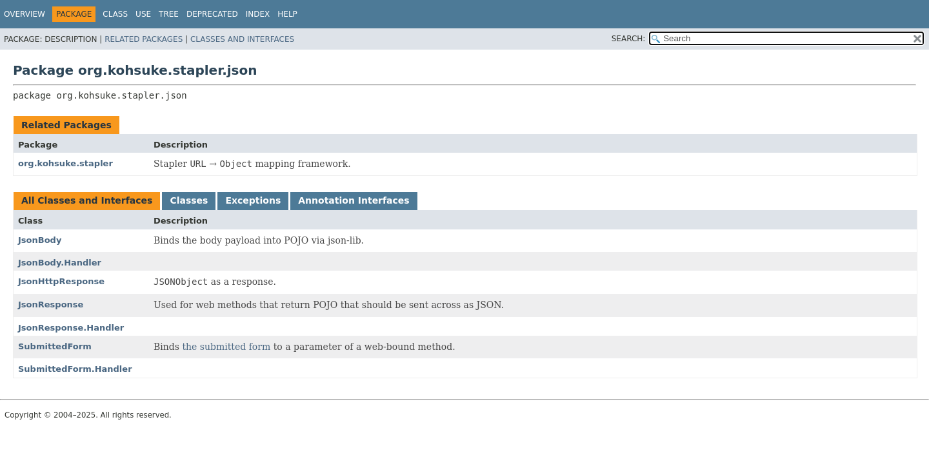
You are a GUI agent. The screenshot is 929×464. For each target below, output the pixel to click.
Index (258, 14)
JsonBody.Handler (59, 262)
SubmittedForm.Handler (75, 369)
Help (287, 14)
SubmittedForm (55, 346)
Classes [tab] (189, 200)
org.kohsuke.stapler (65, 163)
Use (143, 14)
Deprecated (212, 14)
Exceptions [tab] (253, 200)
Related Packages (144, 39)
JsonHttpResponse (61, 281)
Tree (169, 14)
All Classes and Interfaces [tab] (86, 200)
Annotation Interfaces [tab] (353, 200)
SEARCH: (629, 38)
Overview (24, 14)
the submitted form (226, 347)
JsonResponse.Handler (71, 328)
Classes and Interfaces (242, 39)
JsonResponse (50, 304)
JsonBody (39, 240)
